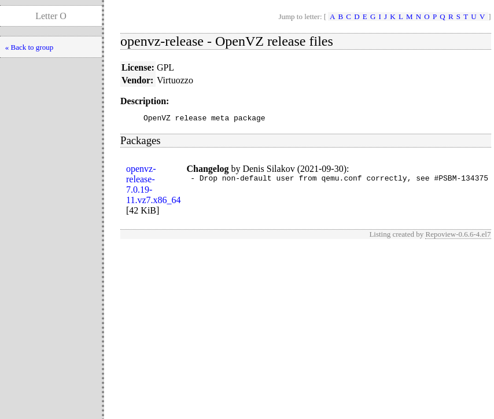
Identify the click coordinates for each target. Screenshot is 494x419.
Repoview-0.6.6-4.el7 (458, 235)
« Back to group (29, 47)
